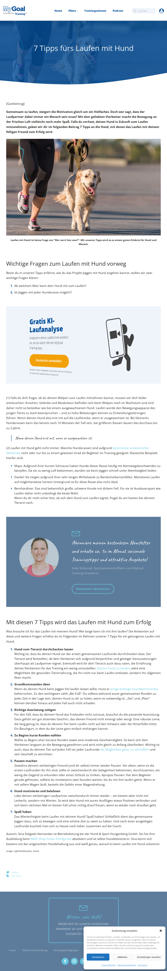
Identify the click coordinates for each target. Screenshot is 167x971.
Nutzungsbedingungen (66, 950)
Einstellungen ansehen (149, 957)
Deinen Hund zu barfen (113, 668)
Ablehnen (122, 957)
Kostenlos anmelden (47, 361)
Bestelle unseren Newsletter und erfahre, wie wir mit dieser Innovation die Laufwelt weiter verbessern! (47, 372)
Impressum (142, 965)
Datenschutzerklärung (126, 965)
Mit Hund (16, 875)
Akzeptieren (98, 957)
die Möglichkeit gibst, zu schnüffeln (124, 749)
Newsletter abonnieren (93, 589)
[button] (160, 930)
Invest (12, 950)
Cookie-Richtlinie (109, 965)
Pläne (72, 10)
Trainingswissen (95, 10)
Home (58, 10)
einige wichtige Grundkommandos (134, 689)
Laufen (15, 872)
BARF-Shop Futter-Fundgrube (51, 839)
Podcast (118, 10)
